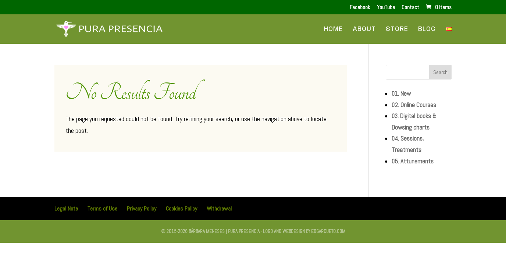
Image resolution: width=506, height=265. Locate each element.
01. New (401, 93)
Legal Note (66, 208)
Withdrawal (219, 208)
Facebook (360, 7)
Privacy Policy (141, 208)
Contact (410, 7)
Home (333, 29)
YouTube (386, 7)
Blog (427, 29)
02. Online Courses (414, 105)
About (364, 29)
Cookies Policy (181, 208)
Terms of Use (102, 208)
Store (397, 29)
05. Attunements (413, 161)
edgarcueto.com (328, 231)
